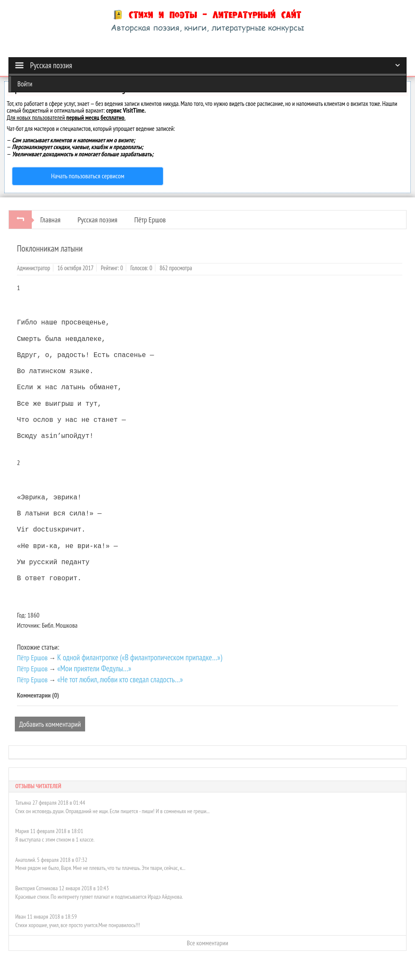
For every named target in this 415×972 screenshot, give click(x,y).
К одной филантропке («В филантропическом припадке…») (139, 656)
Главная (50, 219)
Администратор (33, 268)
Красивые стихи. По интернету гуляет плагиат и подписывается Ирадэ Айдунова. (99, 895)
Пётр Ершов (150, 219)
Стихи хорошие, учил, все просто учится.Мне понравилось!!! (77, 923)
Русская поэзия (97, 219)
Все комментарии (207, 941)
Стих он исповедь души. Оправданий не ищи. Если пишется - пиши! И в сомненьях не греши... (112, 809)
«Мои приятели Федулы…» (94, 667)
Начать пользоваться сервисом (88, 176)
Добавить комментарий (50, 722)
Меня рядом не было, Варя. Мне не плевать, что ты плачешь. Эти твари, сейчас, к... (100, 866)
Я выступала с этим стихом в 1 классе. (54, 838)
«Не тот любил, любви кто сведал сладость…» (120, 678)
